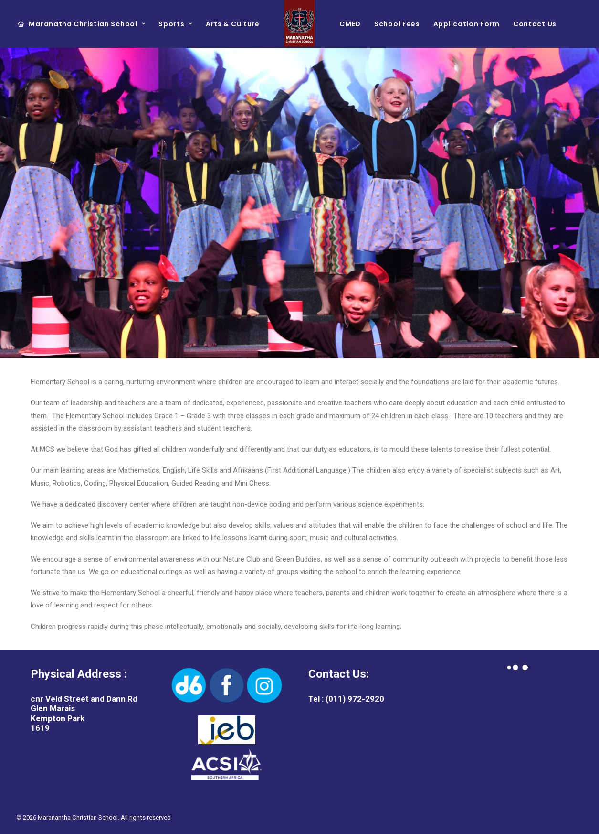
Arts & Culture (233, 24)
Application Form (466, 24)
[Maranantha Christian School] (300, 24)
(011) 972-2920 (354, 699)
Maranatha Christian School (87, 24)
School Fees (397, 24)
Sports (175, 24)
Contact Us (535, 24)
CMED (350, 24)
